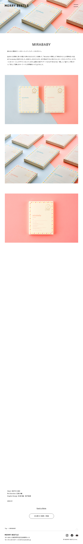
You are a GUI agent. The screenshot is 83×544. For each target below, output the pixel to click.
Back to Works (41, 508)
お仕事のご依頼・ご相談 (41, 516)
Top (6, 528)
